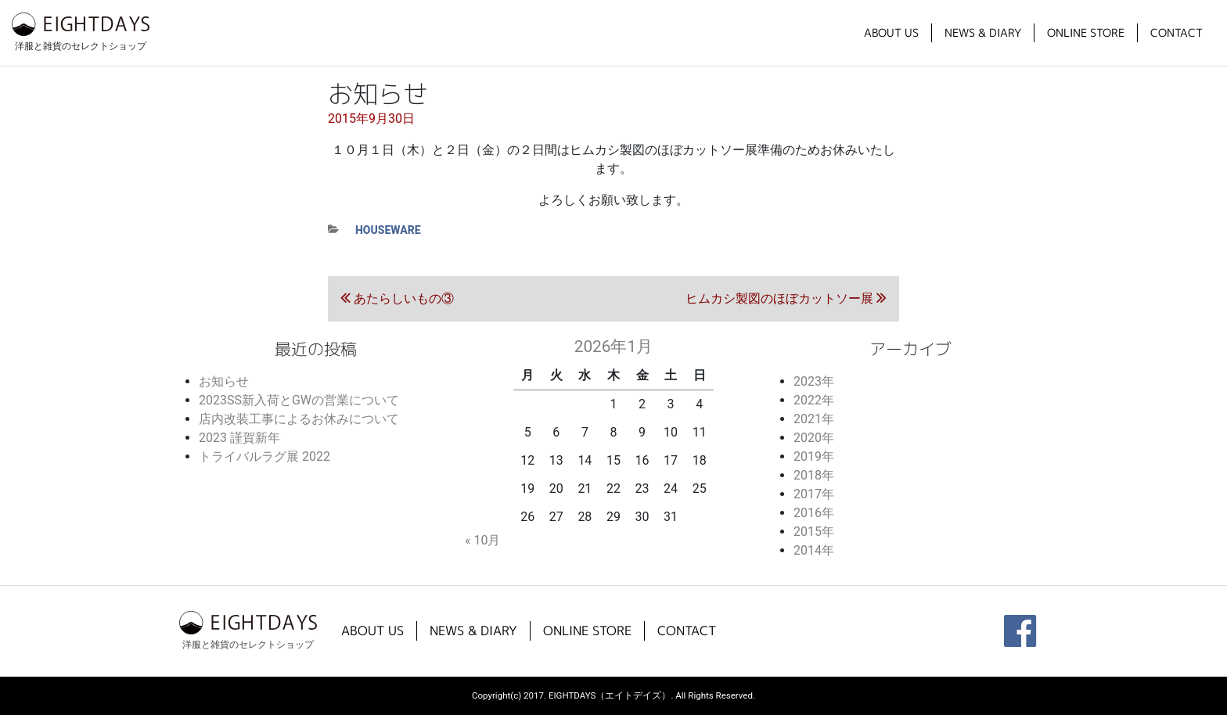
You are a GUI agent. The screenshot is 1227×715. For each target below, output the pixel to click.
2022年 (813, 400)
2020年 (813, 437)
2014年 (813, 550)
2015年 (813, 531)
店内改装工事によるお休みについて (299, 418)
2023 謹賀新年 (239, 437)
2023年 (813, 381)
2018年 (813, 475)
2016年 (813, 512)
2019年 (813, 456)
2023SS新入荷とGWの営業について (299, 400)
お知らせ (224, 381)
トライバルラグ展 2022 (264, 456)
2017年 (813, 494)
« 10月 (482, 540)
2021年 (813, 418)
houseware (388, 230)
